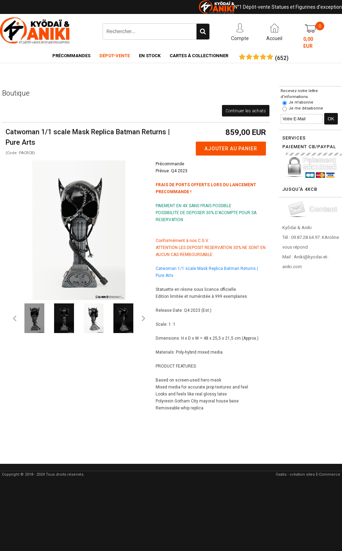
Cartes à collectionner (199, 55)
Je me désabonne (306, 108)
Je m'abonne (301, 102)
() (282, 58)
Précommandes (71, 55)
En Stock (150, 55)
